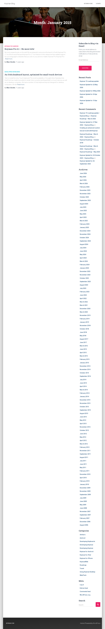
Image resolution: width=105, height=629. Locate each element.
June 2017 (83, 342)
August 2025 (84, 204)
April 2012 (83, 440)
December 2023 (85, 271)
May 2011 (83, 467)
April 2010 (83, 477)
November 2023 (85, 275)
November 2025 (85, 193)
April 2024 (83, 258)
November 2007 (85, 511)
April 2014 (83, 386)
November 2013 (85, 403)
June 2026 (83, 173)
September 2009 (85, 494)
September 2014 (85, 376)
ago (20, 62)
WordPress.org (85, 595)
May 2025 (83, 214)
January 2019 (84, 322)
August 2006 (84, 525)
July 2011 (83, 461)
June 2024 (83, 251)
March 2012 (84, 444)
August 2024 (84, 244)
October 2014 (84, 373)
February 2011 (84, 471)
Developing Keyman (86, 545)
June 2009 (83, 501)
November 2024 (85, 234)
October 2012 (84, 430)
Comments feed (85, 591)
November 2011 (85, 450)
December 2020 (85, 308)
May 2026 (83, 177)
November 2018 (85, 325)
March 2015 (84, 356)
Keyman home (88, 3)
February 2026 (84, 187)
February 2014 (84, 393)
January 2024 (84, 268)
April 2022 (83, 298)
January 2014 (84, 396)
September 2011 (85, 454)
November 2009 (85, 491)
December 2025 (85, 190)
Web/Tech (83, 575)
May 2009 (83, 505)
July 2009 (83, 498)
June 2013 (83, 417)
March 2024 (84, 261)
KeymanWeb (84, 562)
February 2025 (84, 224)
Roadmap (83, 565)
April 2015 (83, 352)
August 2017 (84, 339)
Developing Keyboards (12, 72)
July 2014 (83, 379)
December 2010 (85, 474)
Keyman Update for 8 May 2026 (90, 91)
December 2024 (85, 231)
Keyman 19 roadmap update (89, 81)
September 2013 (85, 410)
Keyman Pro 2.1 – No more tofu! (19, 49)
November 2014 (85, 369)
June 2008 (83, 508)
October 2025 (84, 197)
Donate (98, 3)
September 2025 (85, 200)
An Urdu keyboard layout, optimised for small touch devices (33, 74)
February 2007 (84, 518)
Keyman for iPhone (86, 558)
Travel (82, 568)
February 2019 (84, 319)
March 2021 (84, 305)
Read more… (9, 59)
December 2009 (85, 488)
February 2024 (84, 264)
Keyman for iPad (85, 555)
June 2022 (83, 295)
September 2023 (85, 281)
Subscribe (85, 68)
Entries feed (84, 588)
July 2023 (83, 288)
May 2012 (83, 437)
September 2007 (85, 515)
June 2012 (83, 434)
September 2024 (85, 241)
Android (82, 538)
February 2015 (84, 359)
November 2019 (85, 315)
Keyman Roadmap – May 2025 (90, 152)
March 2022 (84, 302)
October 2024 (84, 237)
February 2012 (84, 447)
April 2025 (83, 217)
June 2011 (83, 464)
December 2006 (85, 521)
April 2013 (83, 423)
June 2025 (83, 210)
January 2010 (84, 484)
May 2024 (83, 254)
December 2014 (85, 366)
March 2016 (84, 346)
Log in (82, 585)
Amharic (83, 534)
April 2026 (83, 180)
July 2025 (83, 207)
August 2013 (84, 413)
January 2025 (84, 227)
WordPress (96, 623)
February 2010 (84, 481)
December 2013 (85, 400)
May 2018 (83, 335)
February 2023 (84, 292)
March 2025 (84, 221)
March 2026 (84, 183)
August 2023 (84, 285)
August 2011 (84, 457)
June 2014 (83, 383)
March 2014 (84, 390)
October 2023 (84, 278)
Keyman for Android (11, 46)
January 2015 (84, 363)
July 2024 (83, 248)
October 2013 (84, 406)
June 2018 (83, 332)
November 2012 (85, 427)
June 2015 (83, 349)
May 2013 (83, 420)
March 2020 (84, 312)
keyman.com (10, 623)
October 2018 (84, 329)
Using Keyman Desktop (87, 572)
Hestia (82, 623)
